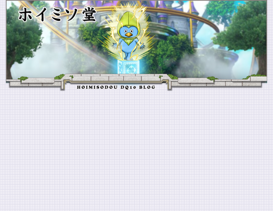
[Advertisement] (136, 135)
